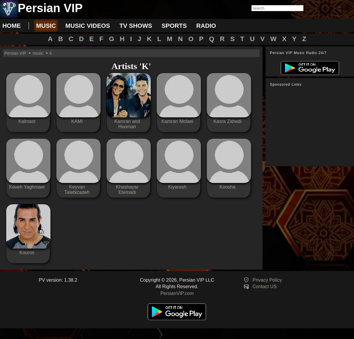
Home (11, 25)
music (46, 25)
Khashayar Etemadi (127, 189)
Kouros (27, 252)
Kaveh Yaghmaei (27, 186)
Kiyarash (177, 186)
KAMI (77, 121)
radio (206, 25)
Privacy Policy (267, 280)
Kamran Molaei (177, 121)
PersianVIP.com (177, 293)
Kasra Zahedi (227, 121)
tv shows (135, 25)
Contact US (265, 286)
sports (174, 25)
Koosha (227, 186)
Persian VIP (15, 53)
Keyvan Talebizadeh (76, 189)
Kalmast (26, 121)
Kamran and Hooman (127, 124)
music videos (87, 25)
